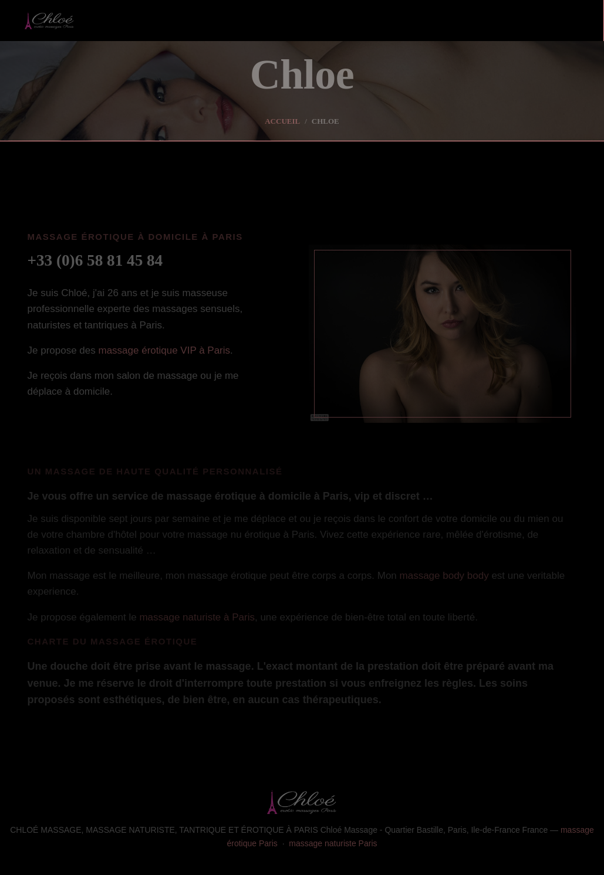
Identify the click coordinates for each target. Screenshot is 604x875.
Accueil (282, 120)
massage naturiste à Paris (200, 615)
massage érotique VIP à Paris (165, 351)
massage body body (454, 574)
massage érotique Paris (250, 841)
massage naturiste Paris (354, 841)
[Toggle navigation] (563, 20)
